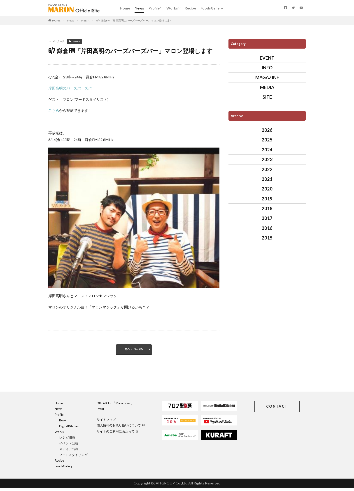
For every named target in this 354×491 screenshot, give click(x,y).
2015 (267, 237)
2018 (267, 208)
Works (172, 8)
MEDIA (85, 20)
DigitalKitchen (69, 429)
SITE (267, 97)
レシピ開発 (67, 441)
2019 (267, 198)
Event (100, 412)
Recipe (190, 8)
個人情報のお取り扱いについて (120, 428)
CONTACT (277, 409)
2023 (267, 159)
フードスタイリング (73, 458)
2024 (267, 149)
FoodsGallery (211, 8)
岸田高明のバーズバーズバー (71, 88)
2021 (267, 179)
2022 (267, 169)
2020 (267, 188)
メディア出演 (68, 452)
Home (125, 8)
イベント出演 (68, 447)
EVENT (267, 58)
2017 (267, 218)
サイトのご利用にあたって (117, 435)
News (139, 8)
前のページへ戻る (134, 351)
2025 (267, 139)
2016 (267, 228)
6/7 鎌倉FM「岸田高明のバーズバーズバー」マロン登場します (134, 20)
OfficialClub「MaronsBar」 (115, 406)
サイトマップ (106, 423)
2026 (267, 130)
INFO (267, 67)
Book (62, 423)
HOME (56, 20)
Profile (154, 8)
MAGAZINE (267, 77)
